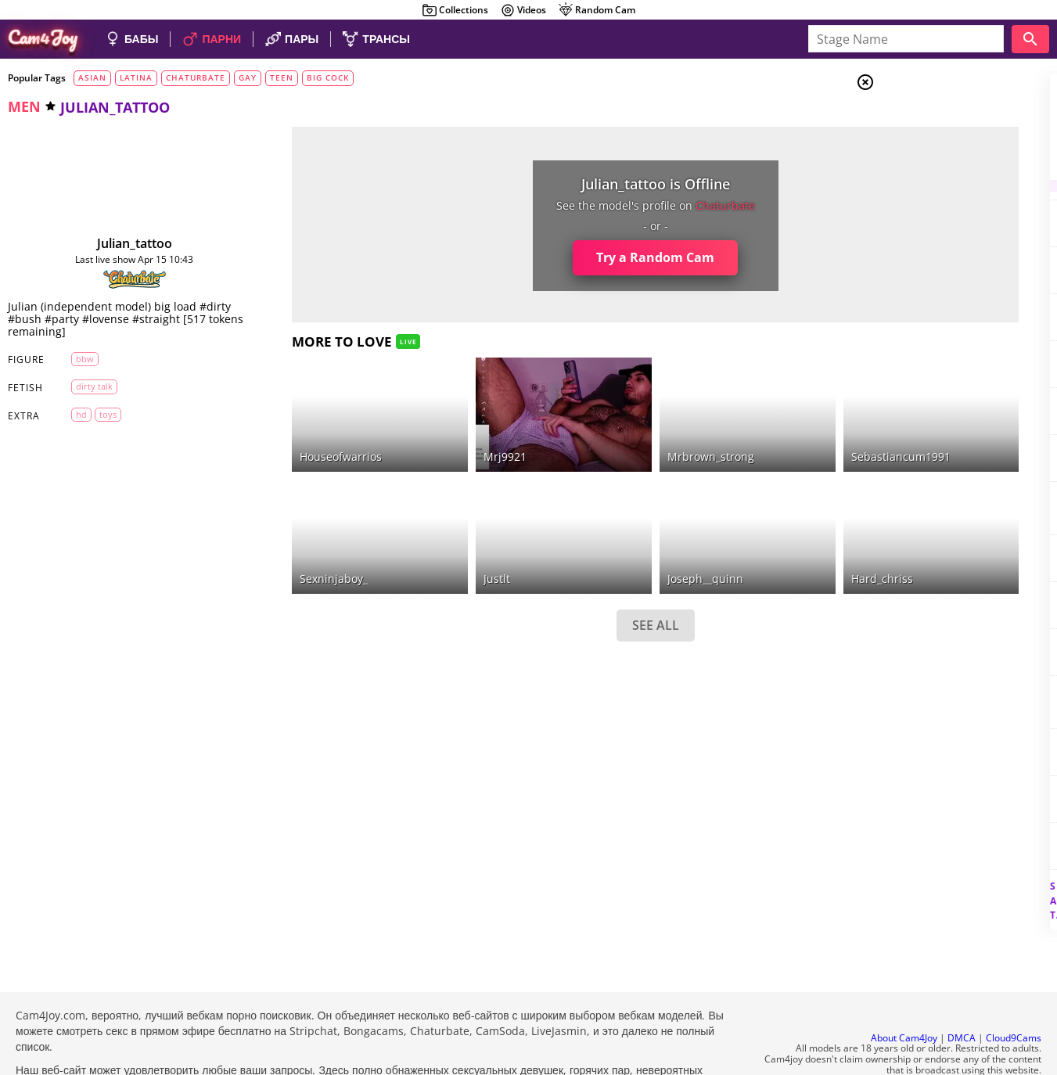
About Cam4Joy (904, 995)
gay (248, 77)
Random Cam (596, 10)
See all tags (969, 873)
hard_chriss (744, 537)
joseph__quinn (600, 537)
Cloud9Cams (1013, 995)
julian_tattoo (113, 243)
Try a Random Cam (550, 257)
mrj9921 (430, 436)
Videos (523, 10)
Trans (925, 179)
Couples (929, 140)
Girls (924, 122)
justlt (422, 537)
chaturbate (195, 77)
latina (136, 77)
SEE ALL (550, 583)
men (24, 106)
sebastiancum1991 (763, 436)
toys (97, 414)
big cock (328, 77)
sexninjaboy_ (291, 537)
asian (92, 77)
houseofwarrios (298, 436)
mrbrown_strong (605, 436)
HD (70, 414)
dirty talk (83, 386)
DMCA (961, 995)
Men (921, 160)
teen (281, 77)
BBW (74, 359)
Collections (455, 10)
